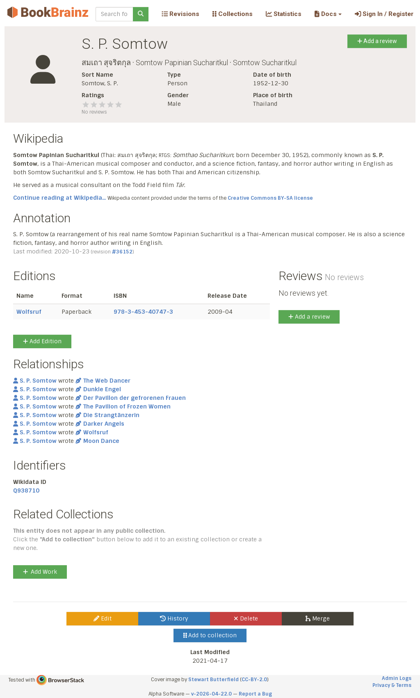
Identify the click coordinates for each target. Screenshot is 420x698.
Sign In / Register (384, 14)
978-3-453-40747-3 (143, 311)
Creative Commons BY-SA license (270, 198)
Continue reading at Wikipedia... (59, 197)
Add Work (40, 571)
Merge (318, 618)
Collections (232, 14)
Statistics (283, 14)
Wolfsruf (28, 311)
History (174, 618)
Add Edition (42, 341)
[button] (328, 14)
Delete (246, 618)
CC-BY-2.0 (254, 679)
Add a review (377, 41)
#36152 (122, 252)
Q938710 (26, 490)
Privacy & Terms (391, 685)
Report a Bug (255, 694)
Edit (103, 618)
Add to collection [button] (210, 635)
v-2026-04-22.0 (211, 694)
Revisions (180, 14)
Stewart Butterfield (213, 679)
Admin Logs (396, 678)
